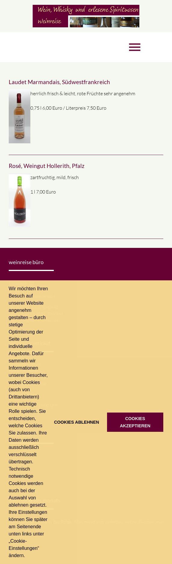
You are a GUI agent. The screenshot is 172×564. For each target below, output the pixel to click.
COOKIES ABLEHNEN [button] (76, 422)
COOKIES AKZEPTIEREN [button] (135, 422)
